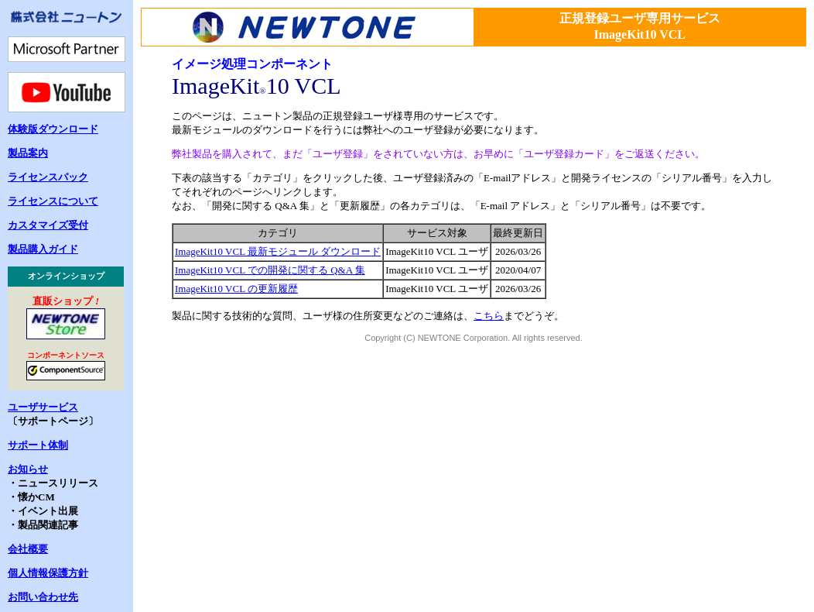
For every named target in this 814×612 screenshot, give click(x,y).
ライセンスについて (53, 201)
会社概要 (28, 549)
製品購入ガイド (43, 249)
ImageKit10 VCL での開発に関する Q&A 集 (270, 270)
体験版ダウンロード (53, 129)
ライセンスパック (48, 177)
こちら (489, 315)
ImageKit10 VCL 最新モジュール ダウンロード (278, 251)
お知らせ (28, 469)
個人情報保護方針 (48, 573)
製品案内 (28, 153)
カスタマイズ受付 (48, 225)
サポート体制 (38, 445)
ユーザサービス (43, 407)
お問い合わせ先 (43, 597)
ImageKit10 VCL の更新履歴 (236, 288)
